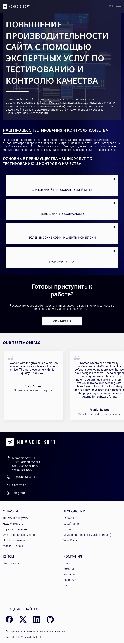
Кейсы (8, 556)
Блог (66, 585)
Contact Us (62, 321)
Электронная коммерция (19, 535)
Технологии (74, 511)
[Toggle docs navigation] (118, 6)
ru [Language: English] (111, 6)
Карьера (69, 574)
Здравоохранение (15, 529)
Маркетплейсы (13, 546)
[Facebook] (9, 619)
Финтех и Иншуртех (15, 518)
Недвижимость (13, 523)
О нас (67, 563)
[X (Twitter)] (23, 619)
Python (67, 529)
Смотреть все (12, 563)
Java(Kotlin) (71, 523)
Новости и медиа (14, 540)
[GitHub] (50, 619)
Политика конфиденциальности (22, 631)
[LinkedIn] (36, 619)
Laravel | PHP (71, 518)
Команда (69, 568)
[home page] (16, 6)
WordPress (70, 540)
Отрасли (10, 511)
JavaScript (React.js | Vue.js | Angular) (87, 535)
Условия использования (52, 631)
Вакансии (69, 580)
